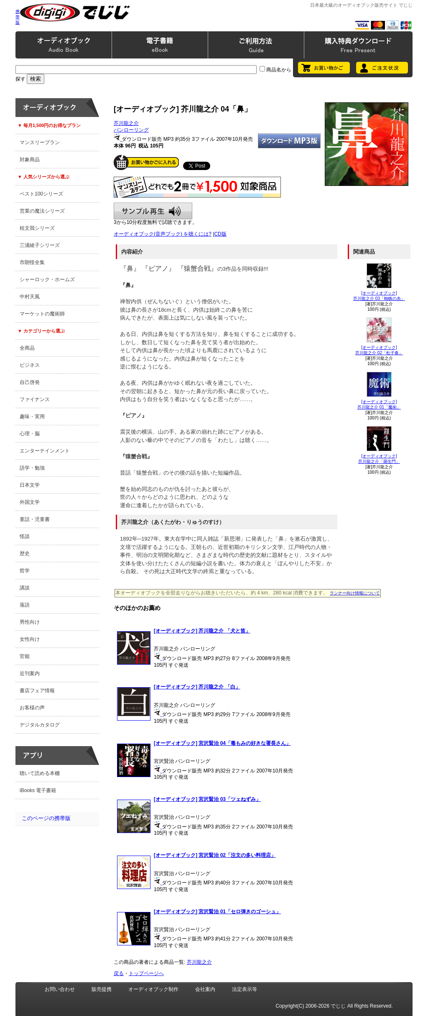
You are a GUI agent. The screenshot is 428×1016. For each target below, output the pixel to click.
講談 (25, 588)
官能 (25, 656)
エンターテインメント (45, 451)
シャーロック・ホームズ (47, 279)
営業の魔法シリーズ (42, 211)
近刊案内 (30, 673)
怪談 (25, 536)
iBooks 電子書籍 (38, 790)
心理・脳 (30, 434)
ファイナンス (35, 399)
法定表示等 (244, 989)
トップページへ (146, 973)
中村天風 (30, 297)
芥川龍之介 (126, 123)
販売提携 (102, 989)
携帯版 (17, 17)
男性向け (30, 622)
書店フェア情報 (37, 690)
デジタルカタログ (40, 725)
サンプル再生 (153, 211)
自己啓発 (30, 382)
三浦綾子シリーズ (40, 245)
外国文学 (30, 502)
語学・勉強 (32, 468)
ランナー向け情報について (355, 593)
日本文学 (30, 485)
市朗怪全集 (32, 262)
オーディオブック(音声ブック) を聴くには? (162, 234)
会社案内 (205, 989)
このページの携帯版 (46, 818)
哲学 (25, 571)
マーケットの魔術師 (42, 314)
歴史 (25, 553)
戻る (119, 973)
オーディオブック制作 (153, 989)
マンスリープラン (40, 142)
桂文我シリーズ (37, 228)
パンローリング (131, 130)
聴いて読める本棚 (40, 773)
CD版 (220, 234)
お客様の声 (32, 708)
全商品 (27, 348)
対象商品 (30, 160)
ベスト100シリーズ (41, 194)
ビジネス (30, 365)
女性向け (30, 639)
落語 (25, 605)
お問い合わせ (60, 989)
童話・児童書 (35, 519)
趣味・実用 (32, 416)
